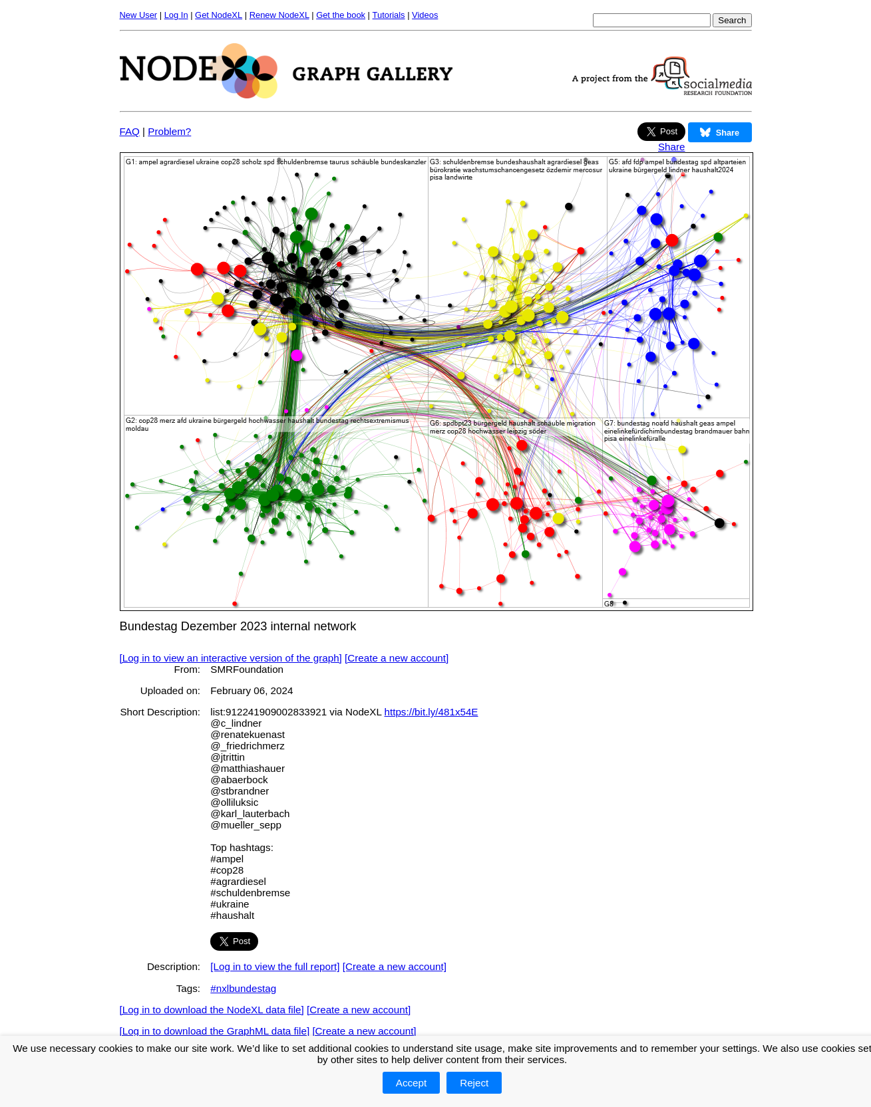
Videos (425, 15)
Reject (474, 1082)
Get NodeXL (218, 15)
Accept (411, 1082)
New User (139, 15)
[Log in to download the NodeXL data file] (212, 1009)
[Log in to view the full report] (274, 966)
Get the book (340, 15)
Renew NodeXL (279, 15)
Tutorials (389, 15)
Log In (176, 15)
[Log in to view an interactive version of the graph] (231, 658)
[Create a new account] (396, 658)
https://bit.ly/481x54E (431, 711)
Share (671, 146)
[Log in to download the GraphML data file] (215, 1031)
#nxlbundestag (243, 988)
